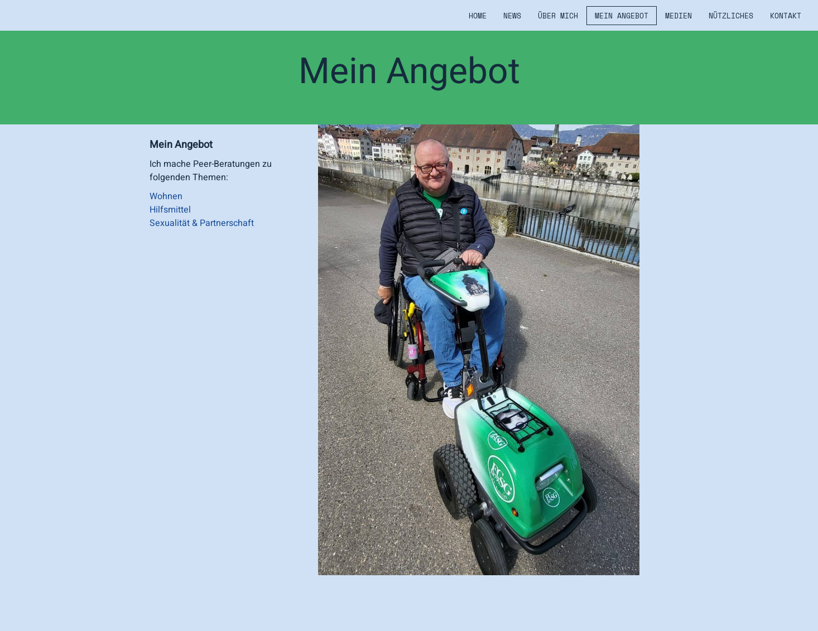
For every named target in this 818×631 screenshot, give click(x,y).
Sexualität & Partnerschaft (202, 223)
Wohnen (166, 196)
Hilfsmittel (170, 209)
